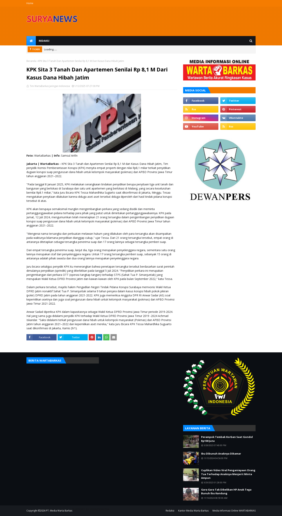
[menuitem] (31, 40)
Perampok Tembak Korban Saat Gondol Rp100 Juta (227, 439)
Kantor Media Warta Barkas (193, 510)
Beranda (31, 61)
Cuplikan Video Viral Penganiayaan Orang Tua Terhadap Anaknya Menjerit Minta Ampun (228, 474)
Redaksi (170, 510)
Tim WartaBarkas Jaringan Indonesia (49, 86)
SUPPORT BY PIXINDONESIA (90, 509)
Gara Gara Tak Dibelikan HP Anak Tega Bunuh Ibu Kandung (226, 491)
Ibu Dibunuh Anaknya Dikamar (221, 453)
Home (29, 3)
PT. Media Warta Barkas (59, 510)
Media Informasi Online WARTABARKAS (234, 510)
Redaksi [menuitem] (44, 40)
